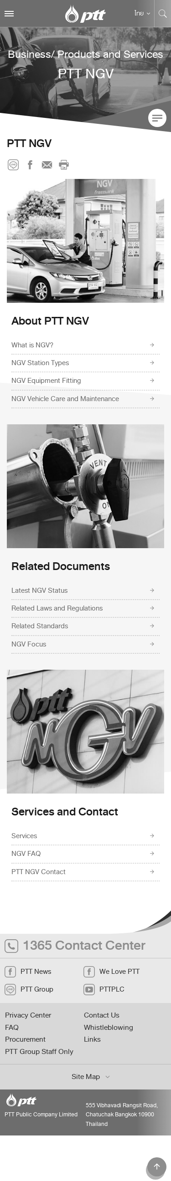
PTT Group (29, 989)
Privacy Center (28, 1015)
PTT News (28, 971)
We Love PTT (111, 971)
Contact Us (101, 1015)
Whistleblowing (108, 1027)
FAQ (12, 1027)
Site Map (91, 1077)
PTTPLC (103, 989)
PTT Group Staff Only (39, 1052)
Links (92, 1039)
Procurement (25, 1039)
